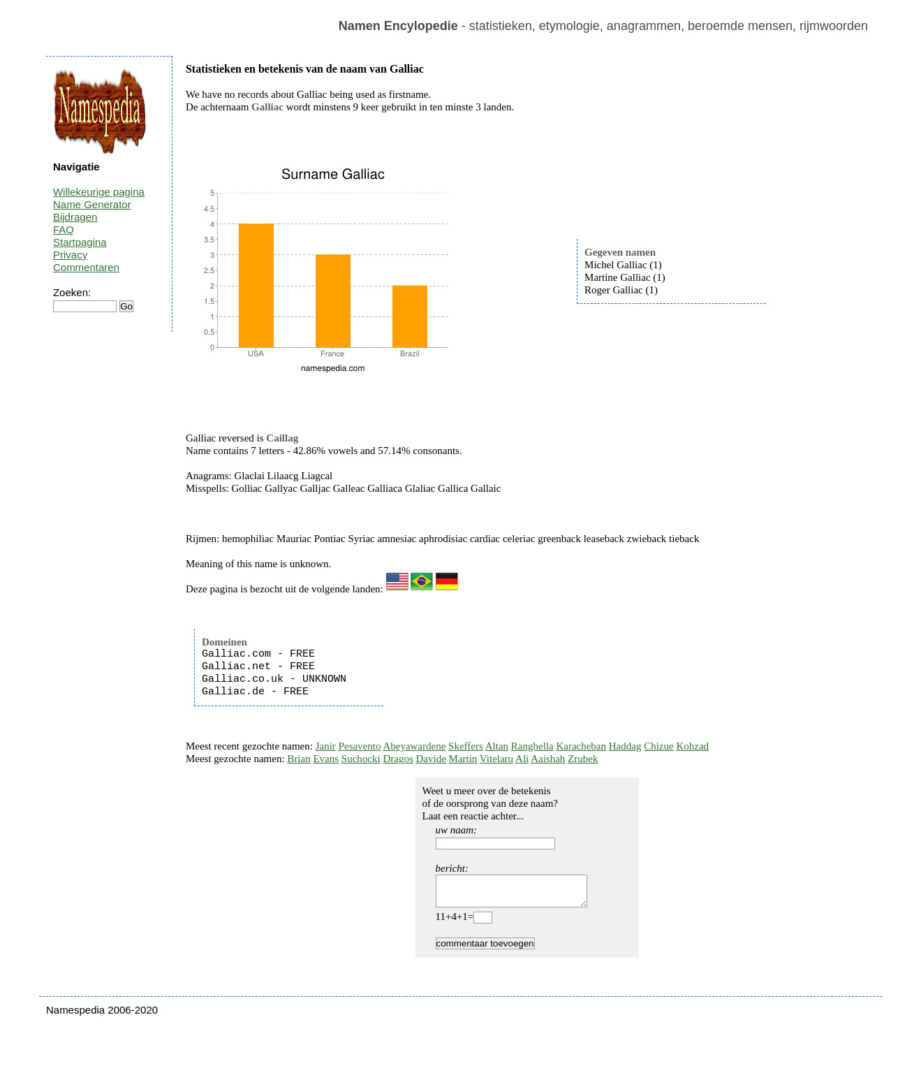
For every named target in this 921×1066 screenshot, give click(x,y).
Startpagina (80, 242)
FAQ (63, 229)
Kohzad (692, 746)
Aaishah (548, 758)
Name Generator (92, 204)
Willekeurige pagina (99, 192)
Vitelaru (496, 758)
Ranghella (532, 746)
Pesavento (360, 746)
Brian (298, 758)
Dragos (398, 758)
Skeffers (465, 746)
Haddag (625, 746)
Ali (522, 758)
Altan (496, 746)
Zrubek (583, 758)
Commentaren (86, 267)
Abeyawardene (414, 746)
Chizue (659, 746)
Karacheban (581, 746)
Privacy (70, 255)
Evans (326, 758)
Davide (430, 758)
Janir (326, 746)
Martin (463, 758)
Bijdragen (75, 217)
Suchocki (361, 758)
